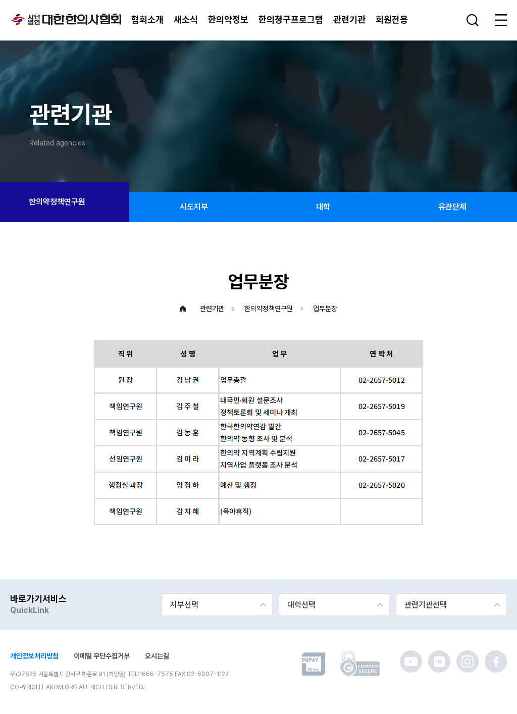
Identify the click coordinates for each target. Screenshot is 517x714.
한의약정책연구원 (64, 202)
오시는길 (157, 656)
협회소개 (147, 19)
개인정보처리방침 (34, 656)
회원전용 (392, 19)
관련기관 (349, 19)
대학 (323, 207)
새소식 (186, 19)
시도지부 (194, 207)
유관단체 (452, 207)
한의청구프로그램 (290, 19)
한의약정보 (228, 19)
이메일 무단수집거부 (102, 656)
